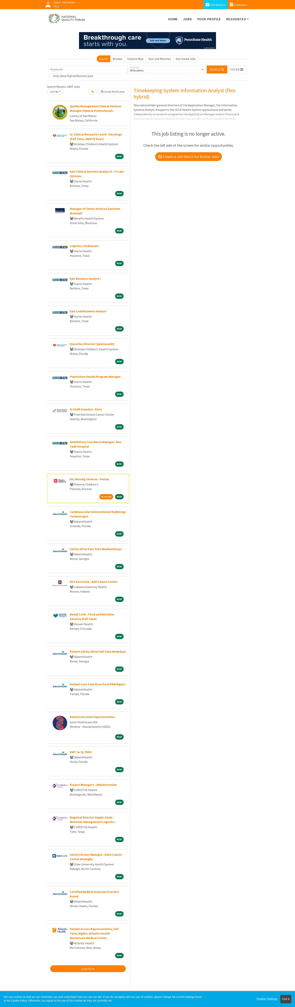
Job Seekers (215, 4)
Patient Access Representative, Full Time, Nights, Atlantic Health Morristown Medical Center (94, 933)
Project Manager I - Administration (93, 785)
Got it (285, 999)
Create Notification (113, 91)
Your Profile (209, 19)
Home (173, 19)
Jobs (187, 19)
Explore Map (135, 59)
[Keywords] (88, 69)
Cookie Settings (267, 999)
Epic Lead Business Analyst (88, 311)
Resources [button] (236, 19)
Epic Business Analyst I (85, 278)
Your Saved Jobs (186, 59)
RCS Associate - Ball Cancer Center (93, 582)
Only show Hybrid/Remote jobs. (73, 76)
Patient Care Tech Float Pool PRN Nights (97, 684)
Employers (238, 4)
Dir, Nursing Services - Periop (89, 479)
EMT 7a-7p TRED (81, 752)
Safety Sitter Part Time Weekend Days (96, 549)
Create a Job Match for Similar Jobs (188, 156)
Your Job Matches (159, 59)
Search (103, 59)
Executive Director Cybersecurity (92, 344)
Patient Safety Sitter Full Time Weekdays (98, 651)
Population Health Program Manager (95, 376)
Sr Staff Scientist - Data (86, 409)
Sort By (54, 91)
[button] (236, 69)
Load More (88, 969)
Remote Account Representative (92, 717)
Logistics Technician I (84, 246)
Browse (117, 59)
